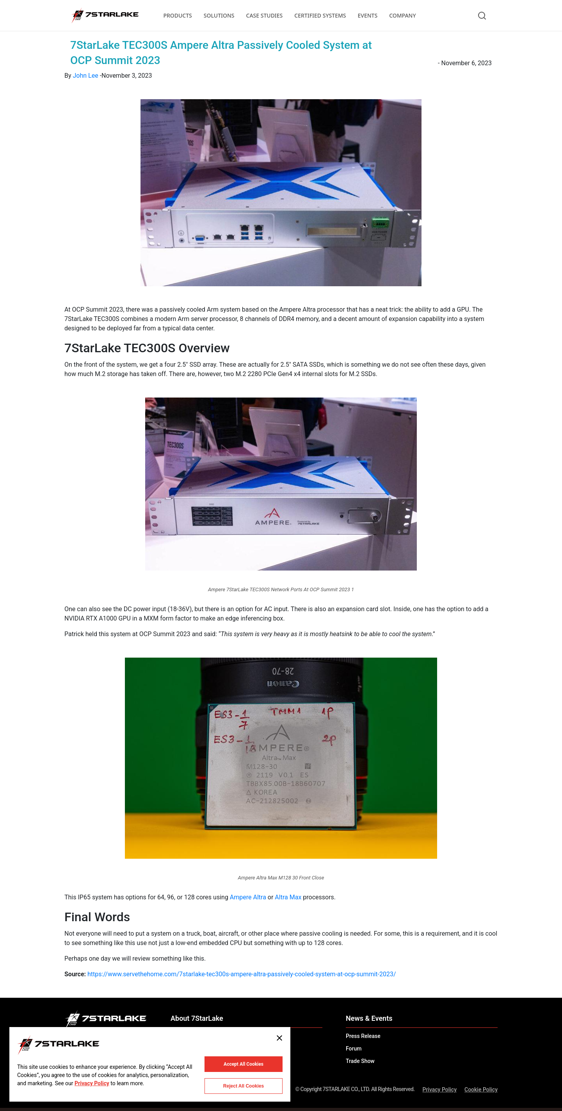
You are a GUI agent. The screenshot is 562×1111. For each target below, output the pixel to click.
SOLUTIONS (219, 15)
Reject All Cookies (243, 1086)
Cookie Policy (481, 1089)
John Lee (85, 75)
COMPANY (402, 15)
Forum (353, 1048)
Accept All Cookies (243, 1064)
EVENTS (368, 15)
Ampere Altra (248, 897)
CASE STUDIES (264, 15)
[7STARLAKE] (104, 15)
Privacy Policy (439, 1089)
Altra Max (288, 897)
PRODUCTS (177, 15)
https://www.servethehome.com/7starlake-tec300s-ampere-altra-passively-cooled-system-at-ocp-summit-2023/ (241, 974)
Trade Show (360, 1061)
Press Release (363, 1036)
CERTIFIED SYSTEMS (320, 15)
